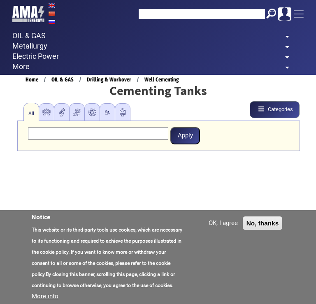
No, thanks (262, 224)
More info (45, 297)
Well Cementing (161, 79)
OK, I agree (223, 224)
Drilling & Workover (109, 79)
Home (32, 79)
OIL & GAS (62, 79)
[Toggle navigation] (298, 14)
